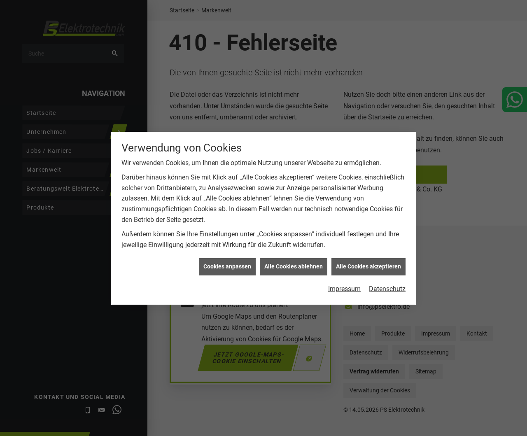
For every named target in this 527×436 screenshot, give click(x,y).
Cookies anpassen (227, 274)
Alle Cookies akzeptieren (368, 274)
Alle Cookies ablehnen (293, 274)
